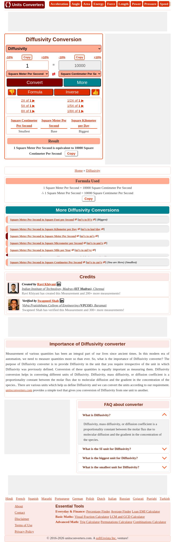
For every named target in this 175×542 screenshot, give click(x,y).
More (82, 82)
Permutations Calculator (116, 522)
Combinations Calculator (149, 522)
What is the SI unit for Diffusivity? (106, 449)
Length (124, 4)
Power (136, 4)
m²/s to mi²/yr (83, 250)
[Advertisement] (87, 21)
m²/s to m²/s (88, 236)
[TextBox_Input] (27, 65)
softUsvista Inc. (106, 538)
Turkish (165, 498)
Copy (27, 57)
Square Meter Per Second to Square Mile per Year (40, 250)
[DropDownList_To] (80, 74)
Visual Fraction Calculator (92, 516)
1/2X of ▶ (75, 100)
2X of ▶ (28, 100)
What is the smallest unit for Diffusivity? (110, 467)
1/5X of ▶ (75, 106)
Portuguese (62, 498)
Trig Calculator (90, 522)
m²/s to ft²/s (85, 219)
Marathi (47, 498)
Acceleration (59, 4)
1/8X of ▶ (75, 111)
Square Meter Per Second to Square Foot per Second (42, 219)
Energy (99, 4)
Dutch (101, 498)
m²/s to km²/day (90, 229)
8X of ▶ (28, 111)
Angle (76, 4)
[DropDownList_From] (27, 74)
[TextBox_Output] (80, 65)
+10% (45, 57)
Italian (112, 498)
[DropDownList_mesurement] (53, 48)
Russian (125, 498)
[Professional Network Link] (46, 284)
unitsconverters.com (19, 390)
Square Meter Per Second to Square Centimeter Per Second (46, 262)
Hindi (9, 498)
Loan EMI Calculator (146, 511)
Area (86, 4)
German (77, 498)
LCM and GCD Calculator (127, 516)
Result (53, 141)
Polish (90, 498)
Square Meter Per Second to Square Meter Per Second (43, 236)
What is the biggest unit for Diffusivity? (110, 458)
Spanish (33, 498)
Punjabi (152, 498)
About (19, 506)
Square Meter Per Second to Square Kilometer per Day (43, 229)
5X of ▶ (28, 106)
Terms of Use (23, 525)
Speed (164, 4)
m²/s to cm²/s (94, 262)
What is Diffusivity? (96, 415)
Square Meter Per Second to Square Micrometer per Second (46, 243)
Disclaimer (22, 519)
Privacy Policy (24, 531)
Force (111, 4)
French (20, 498)
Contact (20, 512)
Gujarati (138, 498)
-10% (9, 57)
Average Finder (121, 511)
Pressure (150, 4)
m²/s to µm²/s (95, 243)
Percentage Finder (98, 511)
